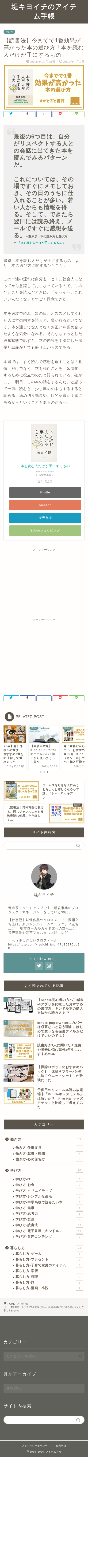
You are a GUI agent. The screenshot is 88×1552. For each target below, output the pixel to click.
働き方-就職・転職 (49, 1153)
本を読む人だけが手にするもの (45, 466)
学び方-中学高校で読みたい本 (49, 1202)
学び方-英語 (49, 1219)
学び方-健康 (49, 1208)
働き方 (46, 1139)
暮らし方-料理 (49, 1277)
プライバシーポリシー (35, 1445)
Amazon (45, 505)
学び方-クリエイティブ (49, 1191)
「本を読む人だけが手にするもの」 (41, 242)
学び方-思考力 (49, 1213)
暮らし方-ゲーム (49, 1254)
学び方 (9, 32)
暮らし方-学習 (49, 1271)
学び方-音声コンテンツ (49, 1236)
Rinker (51, 471)
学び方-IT (49, 1179)
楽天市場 (45, 518)
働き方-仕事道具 (49, 1148)
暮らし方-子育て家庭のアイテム (49, 1265)
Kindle (45, 492)
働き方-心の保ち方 (49, 1159)
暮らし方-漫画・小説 (49, 1288)
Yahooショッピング (45, 530)
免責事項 (61, 1445)
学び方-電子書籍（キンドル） (49, 1231)
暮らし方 (46, 1247)
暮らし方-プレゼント (49, 1259)
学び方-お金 (49, 1185)
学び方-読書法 (49, 1225)
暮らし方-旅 (49, 1282)
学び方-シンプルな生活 (49, 1196)
